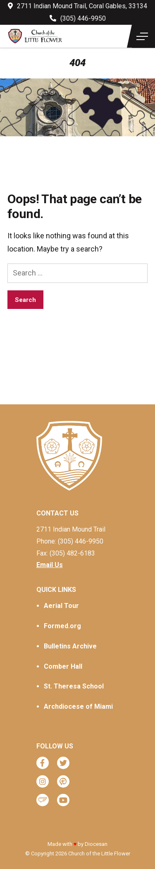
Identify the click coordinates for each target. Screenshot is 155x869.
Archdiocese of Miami (78, 706)
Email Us (49, 565)
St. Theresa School (74, 686)
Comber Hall (63, 666)
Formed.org (62, 626)
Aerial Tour (61, 606)
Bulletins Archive (70, 646)
